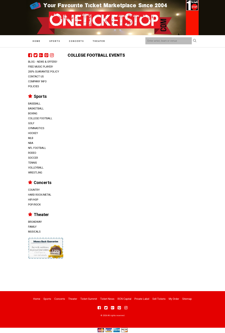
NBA (30, 143)
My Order (174, 298)
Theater (99, 41)
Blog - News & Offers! (42, 61)
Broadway (35, 221)
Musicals (34, 231)
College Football (40, 118)
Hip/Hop (33, 199)
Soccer (33, 157)
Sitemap (187, 298)
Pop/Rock (34, 204)
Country (34, 189)
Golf (31, 123)
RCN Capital (124, 298)
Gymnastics (36, 128)
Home (36, 41)
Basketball (36, 108)
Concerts (76, 41)
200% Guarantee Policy (43, 71)
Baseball (34, 103)
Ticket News (107, 298)
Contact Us (36, 76)
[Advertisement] (112, 273)
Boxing (32, 113)
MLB (30, 138)
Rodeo (32, 152)
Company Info (37, 81)
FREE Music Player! (40, 66)
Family (32, 226)
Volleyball (36, 167)
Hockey (33, 133)
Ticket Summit (88, 298)
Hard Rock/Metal (39, 194)
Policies (33, 86)
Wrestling (35, 172)
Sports (54, 41)
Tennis (32, 162)
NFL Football (37, 148)
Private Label (141, 298)
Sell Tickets (159, 298)
